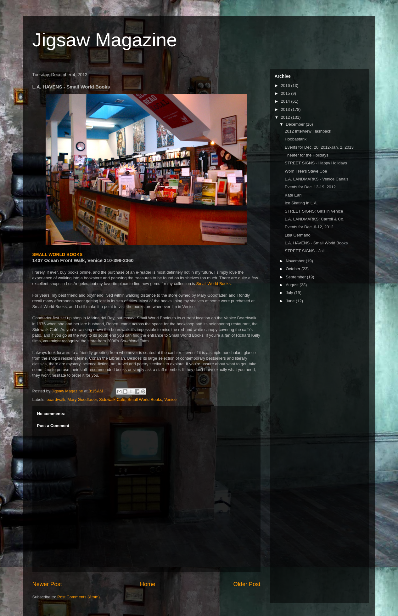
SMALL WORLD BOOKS (57, 254)
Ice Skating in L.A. (301, 203)
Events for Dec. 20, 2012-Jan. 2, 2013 (319, 147)
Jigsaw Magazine (104, 39)
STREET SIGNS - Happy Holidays (316, 163)
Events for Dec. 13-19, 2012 (310, 187)
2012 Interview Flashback (308, 131)
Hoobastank (295, 139)
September (296, 277)
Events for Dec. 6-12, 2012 (309, 227)
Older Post (247, 584)
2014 (286, 101)
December (296, 124)
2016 (286, 85)
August (293, 284)
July (290, 292)
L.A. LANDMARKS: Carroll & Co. (314, 219)
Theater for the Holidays (306, 155)
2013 (286, 109)
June (291, 301)
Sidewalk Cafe (112, 399)
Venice (170, 399)
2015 (286, 93)
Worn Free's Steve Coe (306, 171)
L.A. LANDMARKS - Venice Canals (316, 179)
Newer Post (47, 584)
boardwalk (56, 399)
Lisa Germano (298, 235)
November (296, 261)
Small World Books (213, 283)
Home (147, 584)
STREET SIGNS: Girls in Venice (314, 211)
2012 (286, 117)
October (293, 268)
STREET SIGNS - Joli (304, 250)
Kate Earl (293, 195)
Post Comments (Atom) (78, 597)
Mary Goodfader (82, 399)
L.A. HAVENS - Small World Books (316, 243)
